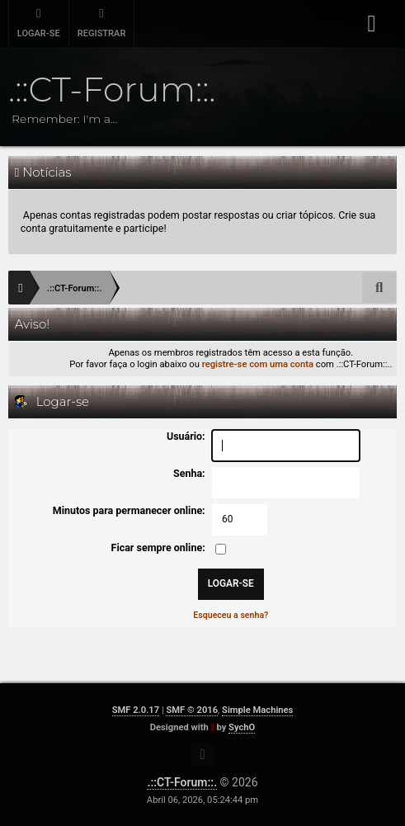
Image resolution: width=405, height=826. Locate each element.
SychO (241, 727)
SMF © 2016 (192, 710)
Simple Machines (257, 710)
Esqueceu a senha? (230, 615)
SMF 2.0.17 (135, 710)
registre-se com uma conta (257, 364)
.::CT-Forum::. (182, 782)
